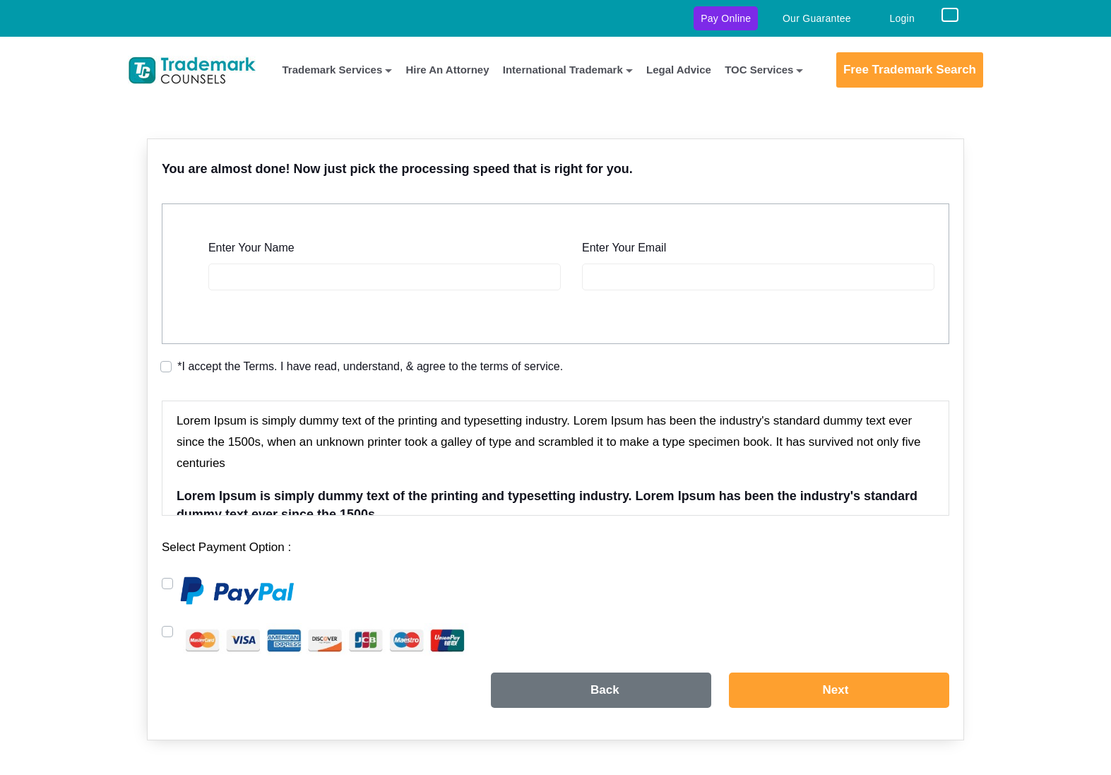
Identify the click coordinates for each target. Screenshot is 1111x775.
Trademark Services (333, 70)
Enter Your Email (624, 248)
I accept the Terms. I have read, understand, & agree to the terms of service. (370, 366)
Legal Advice (678, 70)
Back (604, 690)
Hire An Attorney (447, 70)
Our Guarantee (817, 18)
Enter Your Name (251, 248)
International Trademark (563, 70)
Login (902, 18)
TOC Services (759, 70)
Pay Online (726, 18)
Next (836, 690)
